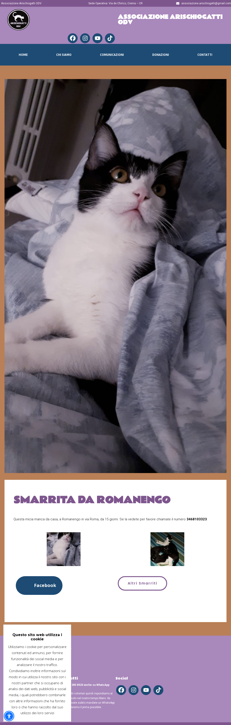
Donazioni (160, 55)
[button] (39, 585)
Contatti (204, 55)
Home (23, 55)
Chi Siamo (64, 55)
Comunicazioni (112, 55)
